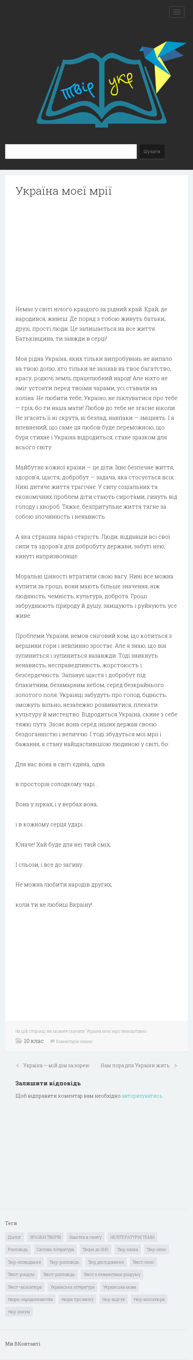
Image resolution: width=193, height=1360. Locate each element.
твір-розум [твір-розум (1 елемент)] (19, 1311)
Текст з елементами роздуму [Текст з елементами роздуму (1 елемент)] (112, 1274)
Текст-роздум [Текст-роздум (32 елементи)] (21, 1274)
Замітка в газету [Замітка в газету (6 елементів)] (85, 1237)
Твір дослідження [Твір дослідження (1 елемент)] (106, 1262)
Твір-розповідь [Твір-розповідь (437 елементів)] (65, 1262)
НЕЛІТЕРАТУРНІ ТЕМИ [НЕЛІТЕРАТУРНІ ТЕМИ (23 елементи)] (132, 1237)
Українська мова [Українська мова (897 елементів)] (119, 1287)
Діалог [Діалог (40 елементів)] (14, 1237)
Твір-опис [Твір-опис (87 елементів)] (156, 1249)
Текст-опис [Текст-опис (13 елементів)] (143, 1262)
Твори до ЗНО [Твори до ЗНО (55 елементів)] (96, 1249)
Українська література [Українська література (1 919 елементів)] (72, 1287)
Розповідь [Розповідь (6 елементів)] (18, 1249)
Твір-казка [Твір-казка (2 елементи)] (127, 1249)
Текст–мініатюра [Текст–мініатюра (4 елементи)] (25, 1287)
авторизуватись (142, 1096)
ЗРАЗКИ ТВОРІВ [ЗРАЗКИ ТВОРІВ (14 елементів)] (45, 1237)
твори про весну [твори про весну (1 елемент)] (77, 1299)
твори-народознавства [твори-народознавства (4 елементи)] (30, 1299)
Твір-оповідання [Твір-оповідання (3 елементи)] (24, 1262)
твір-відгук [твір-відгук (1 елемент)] (113, 1299)
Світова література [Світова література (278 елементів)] (55, 1249)
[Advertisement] (96, 251)
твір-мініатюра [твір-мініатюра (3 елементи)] (149, 1299)
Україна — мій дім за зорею (56, 1065)
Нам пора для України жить (135, 1065)
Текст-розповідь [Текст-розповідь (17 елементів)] (59, 1274)
